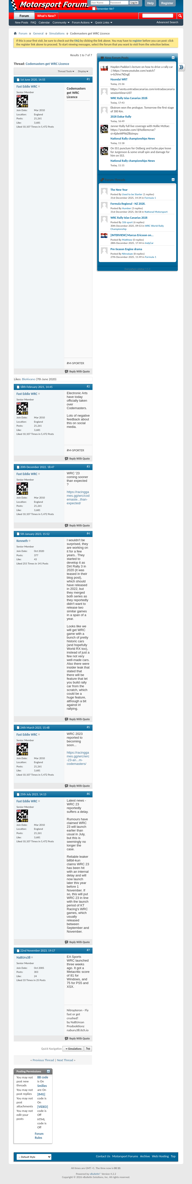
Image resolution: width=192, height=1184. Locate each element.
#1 (88, 79)
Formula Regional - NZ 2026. (128, 203)
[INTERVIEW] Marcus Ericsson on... (132, 235)
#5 (88, 727)
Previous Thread (43, 1060)
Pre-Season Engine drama (126, 249)
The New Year (119, 189)
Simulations (56, 33)
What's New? (46, 16)
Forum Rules (39, 1136)
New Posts (21, 22)
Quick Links (102, 22)
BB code (42, 1077)
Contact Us (103, 1156)
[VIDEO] (42, 1107)
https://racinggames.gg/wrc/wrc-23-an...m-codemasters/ (78, 758)
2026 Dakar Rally (120, 116)
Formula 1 (150, 197)
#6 (88, 794)
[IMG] (41, 1094)
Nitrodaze (127, 253)
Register (167, 3)
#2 (88, 386)
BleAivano (28, 379)
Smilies (42, 1086)
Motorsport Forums (125, 1156)
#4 (88, 533)
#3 (88, 466)
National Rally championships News (132, 138)
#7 (88, 950)
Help (150, 3)
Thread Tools (65, 71)
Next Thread (65, 1060)
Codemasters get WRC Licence (47, 64)
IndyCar (149, 243)
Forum (24, 16)
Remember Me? (103, 8)
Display (82, 71)
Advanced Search (167, 22)
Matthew (127, 239)
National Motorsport (156, 211)
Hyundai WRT (119, 79)
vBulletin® (95, 1174)
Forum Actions (81, 22)
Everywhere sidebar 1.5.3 (137, 269)
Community (59, 22)
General (38, 33)
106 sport (127, 222)
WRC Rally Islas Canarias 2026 (129, 98)
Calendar (44, 22)
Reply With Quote (77, 371)
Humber (126, 208)
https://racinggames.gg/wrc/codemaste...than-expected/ (78, 497)
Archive (145, 1156)
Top (88, 1048)
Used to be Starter (132, 194)
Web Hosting (160, 1156)
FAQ (33, 22)
